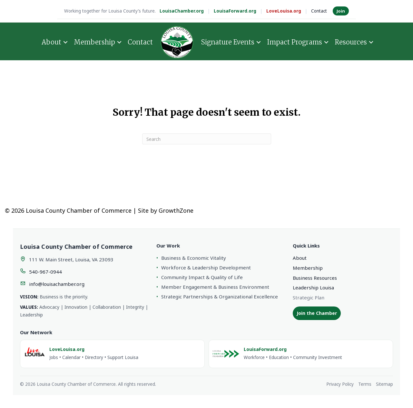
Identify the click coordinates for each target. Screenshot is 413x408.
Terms (364, 384)
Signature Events (227, 42)
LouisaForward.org (235, 11)
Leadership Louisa (313, 287)
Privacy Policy (340, 384)
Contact (319, 11)
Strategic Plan (308, 297)
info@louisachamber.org (56, 284)
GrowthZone (176, 210)
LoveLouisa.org (283, 11)
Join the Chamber (317, 313)
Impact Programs (294, 42)
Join (341, 11)
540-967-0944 (45, 271)
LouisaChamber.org (182, 11)
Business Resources (315, 278)
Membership (94, 42)
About (51, 42)
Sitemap (384, 384)
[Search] (206, 138)
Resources (351, 42)
